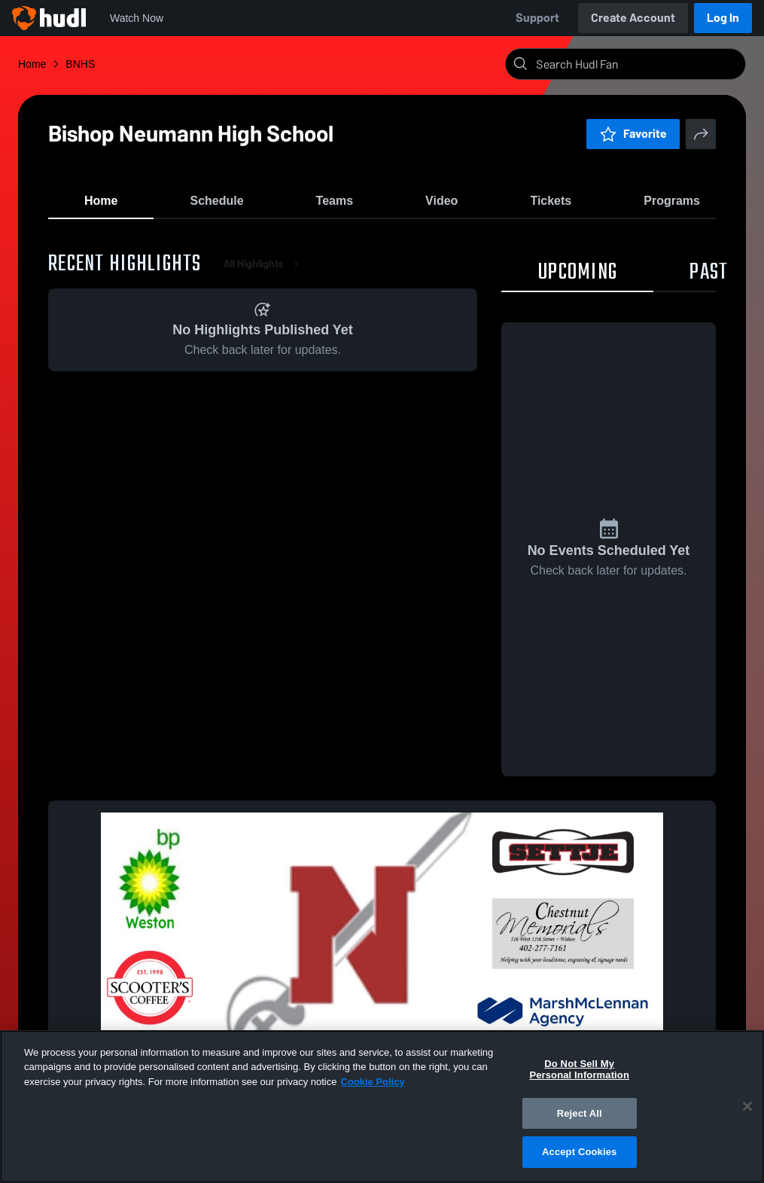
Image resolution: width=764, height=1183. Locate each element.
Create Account (633, 18)
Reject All (579, 1113)
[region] (382, 1106)
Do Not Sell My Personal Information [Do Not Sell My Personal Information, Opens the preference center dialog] (579, 1069)
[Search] (637, 64)
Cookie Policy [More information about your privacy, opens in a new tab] (372, 1081)
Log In (723, 18)
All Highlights (264, 270)
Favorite (633, 133)
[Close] (747, 1106)
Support (537, 18)
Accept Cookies (579, 1151)
